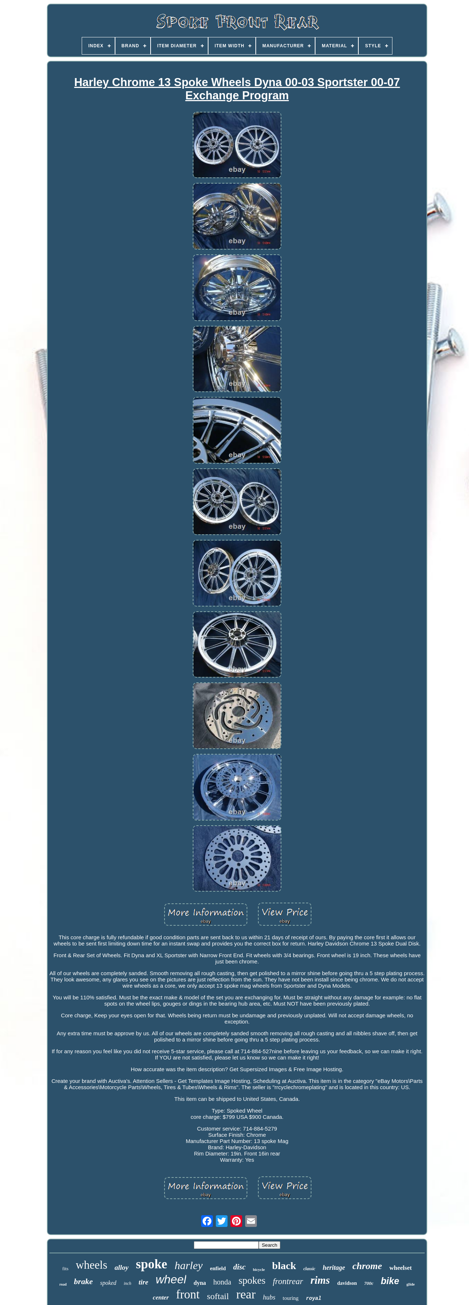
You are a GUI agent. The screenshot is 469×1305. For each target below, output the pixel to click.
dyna (199, 1283)
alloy (122, 1267)
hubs (269, 1297)
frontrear (288, 1281)
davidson (347, 1283)
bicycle (259, 1269)
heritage (334, 1267)
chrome (367, 1266)
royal (313, 1298)
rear (246, 1294)
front (188, 1294)
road (63, 1284)
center (161, 1297)
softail (218, 1296)
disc (239, 1266)
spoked (108, 1283)
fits (65, 1268)
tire (143, 1282)
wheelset (400, 1267)
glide (410, 1284)
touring (291, 1298)
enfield (218, 1268)
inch (128, 1283)
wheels (91, 1264)
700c (368, 1283)
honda (222, 1282)
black (284, 1265)
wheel (171, 1279)
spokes (252, 1280)
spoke (151, 1264)
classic (309, 1268)
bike (390, 1281)
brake (83, 1281)
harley (188, 1265)
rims (320, 1280)
